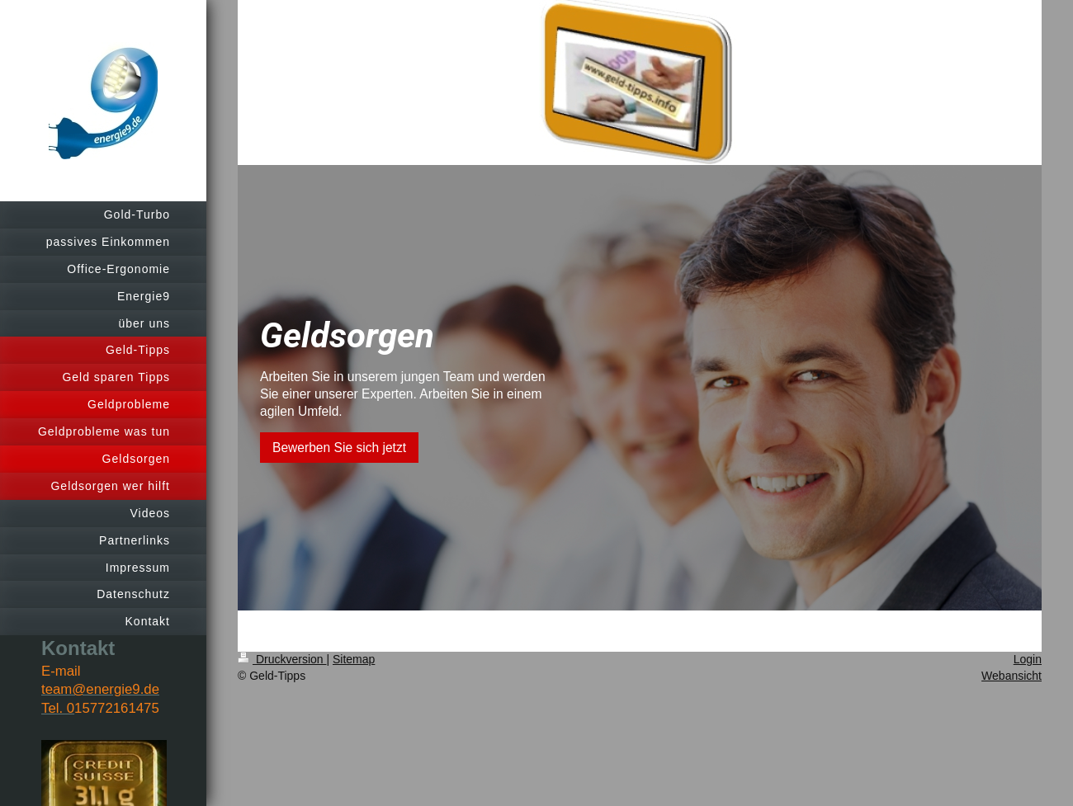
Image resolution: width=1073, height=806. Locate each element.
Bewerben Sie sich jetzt (339, 448)
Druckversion (282, 659)
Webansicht (1011, 675)
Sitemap (354, 659)
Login (1028, 659)
